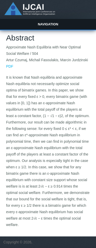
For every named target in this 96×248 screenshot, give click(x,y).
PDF (9, 66)
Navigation (48, 24)
